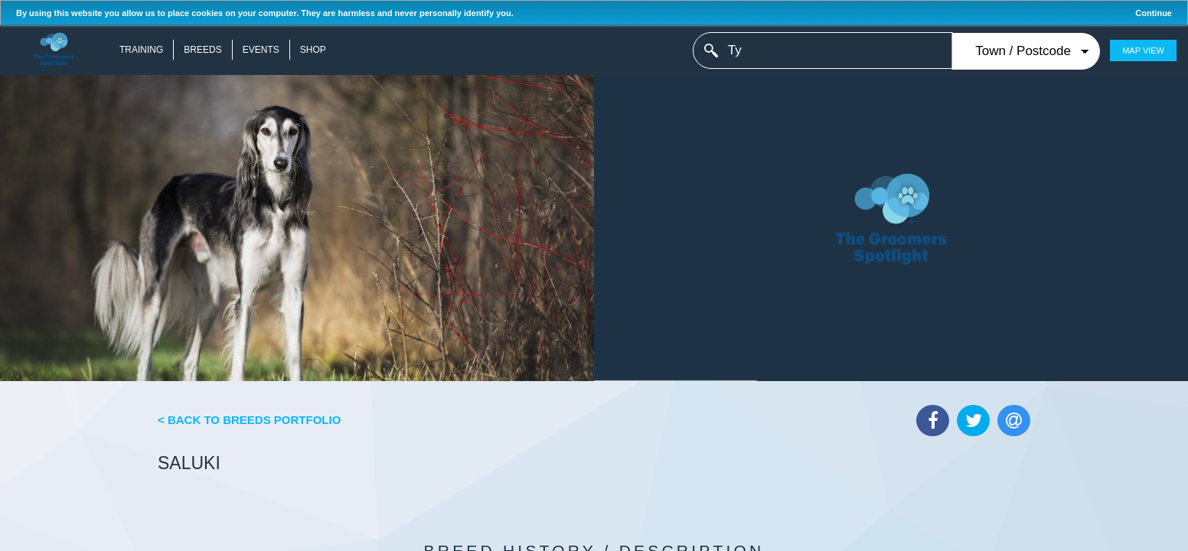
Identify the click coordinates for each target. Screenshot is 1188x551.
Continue (1153, 13)
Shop (313, 49)
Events (261, 49)
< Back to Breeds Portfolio (249, 419)
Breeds (202, 49)
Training (141, 49)
